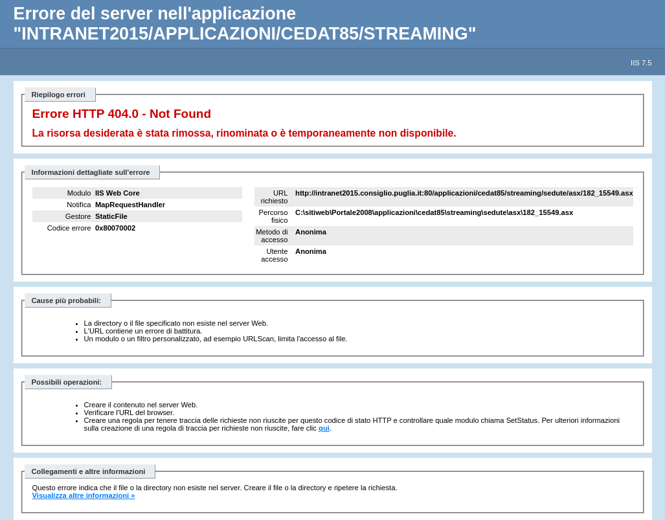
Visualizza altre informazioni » (83, 495)
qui (324, 428)
